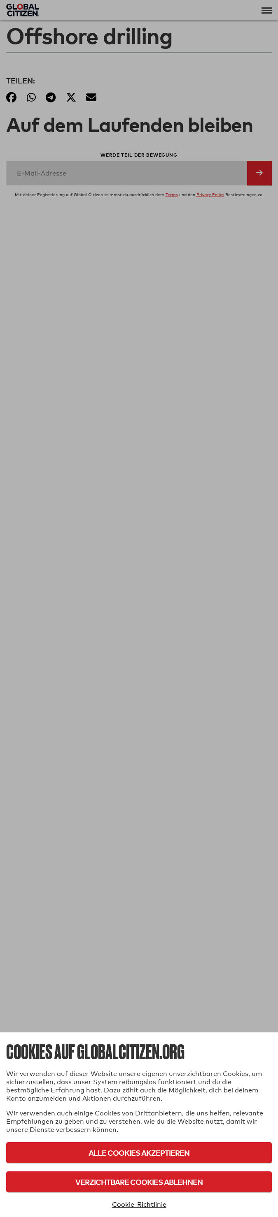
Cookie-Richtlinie (139, 1204)
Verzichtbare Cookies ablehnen (139, 1182)
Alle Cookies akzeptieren (139, 1153)
